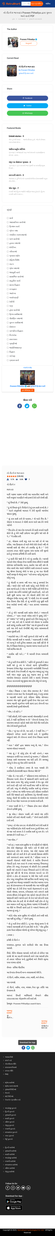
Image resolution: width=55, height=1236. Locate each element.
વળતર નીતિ (9, 1071)
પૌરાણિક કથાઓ (15, 318)
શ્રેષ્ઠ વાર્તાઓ (9, 1083)
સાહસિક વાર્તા (14, 281)
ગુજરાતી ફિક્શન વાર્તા (26, 73)
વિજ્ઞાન (12, 352)
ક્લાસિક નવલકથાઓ (18, 235)
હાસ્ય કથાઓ (14, 243)
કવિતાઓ (13, 251)
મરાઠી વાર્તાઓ (10, 1154)
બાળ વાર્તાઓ (14, 239)
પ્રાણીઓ (13, 343)
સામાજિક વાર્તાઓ (16, 276)
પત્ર (11, 306)
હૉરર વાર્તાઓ (14, 310)
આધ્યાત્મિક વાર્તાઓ (17, 222)
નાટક (11, 264)
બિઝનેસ (12, 335)
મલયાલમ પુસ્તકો (11, 1132)
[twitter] (18, 1188)
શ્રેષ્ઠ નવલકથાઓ (11, 1086)
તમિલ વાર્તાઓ (10, 1168)
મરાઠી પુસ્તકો (9, 1118)
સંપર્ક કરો (8, 1060)
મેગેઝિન (12, 247)
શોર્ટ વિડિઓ (9, 1096)
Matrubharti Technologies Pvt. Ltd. (31, 1230)
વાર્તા (11, 218)
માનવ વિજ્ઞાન (14, 285)
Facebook (27, 98)
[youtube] (23, 1188)
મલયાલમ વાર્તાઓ (11, 1165)
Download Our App (27, 1042)
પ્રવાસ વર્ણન (14, 256)
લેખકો (7, 1093)
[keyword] (26, 4)
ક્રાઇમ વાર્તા (14, 360)
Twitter (28, 106)
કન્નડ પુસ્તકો (9, 1136)
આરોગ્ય (12, 293)
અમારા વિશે (9, 1057)
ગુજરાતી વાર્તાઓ (10, 1151)
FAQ (6, 1074)
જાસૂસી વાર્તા (14, 272)
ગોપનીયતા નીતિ (10, 1064)
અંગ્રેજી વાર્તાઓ (11, 1158)
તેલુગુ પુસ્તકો (9, 1125)
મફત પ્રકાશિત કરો (37, 3)
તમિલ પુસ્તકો (9, 1122)
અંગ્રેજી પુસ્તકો (10, 1108)
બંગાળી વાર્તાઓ (10, 1161)
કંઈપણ (12, 356)
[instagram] (13, 1188)
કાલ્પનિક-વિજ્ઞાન (16, 331)
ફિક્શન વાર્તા (14, 226)
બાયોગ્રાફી (13, 297)
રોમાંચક (12, 327)
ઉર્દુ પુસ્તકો (9, 1139)
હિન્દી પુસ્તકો (9, 1112)
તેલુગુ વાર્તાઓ (9, 1172)
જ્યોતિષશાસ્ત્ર (15, 348)
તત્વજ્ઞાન (13, 289)
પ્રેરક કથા (13, 230)
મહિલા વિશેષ (14, 260)
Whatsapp (28, 113)
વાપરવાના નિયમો (11, 1067)
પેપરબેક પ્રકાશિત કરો (12, 1100)
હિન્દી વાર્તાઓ (10, 1147)
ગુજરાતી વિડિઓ (10, 1089)
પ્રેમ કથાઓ (14, 268)
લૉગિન (48, 3)
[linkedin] (28, 1188)
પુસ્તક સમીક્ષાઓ (16, 322)
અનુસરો (28, 43)
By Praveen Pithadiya (27, 70)
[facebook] (8, 1188)
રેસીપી (11, 302)
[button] (29, 4)
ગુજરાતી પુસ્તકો (10, 1115)
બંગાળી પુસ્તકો (10, 1129)
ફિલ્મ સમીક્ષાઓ (15, 314)
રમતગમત (13, 339)
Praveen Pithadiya (28, 39)
